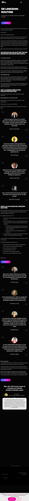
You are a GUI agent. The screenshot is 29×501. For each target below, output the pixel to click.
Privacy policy (5, 474)
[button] (21, 2)
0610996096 (24, 474)
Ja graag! (12, 499)
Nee (19, 499)
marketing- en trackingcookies (14, 494)
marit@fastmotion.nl (23, 472)
